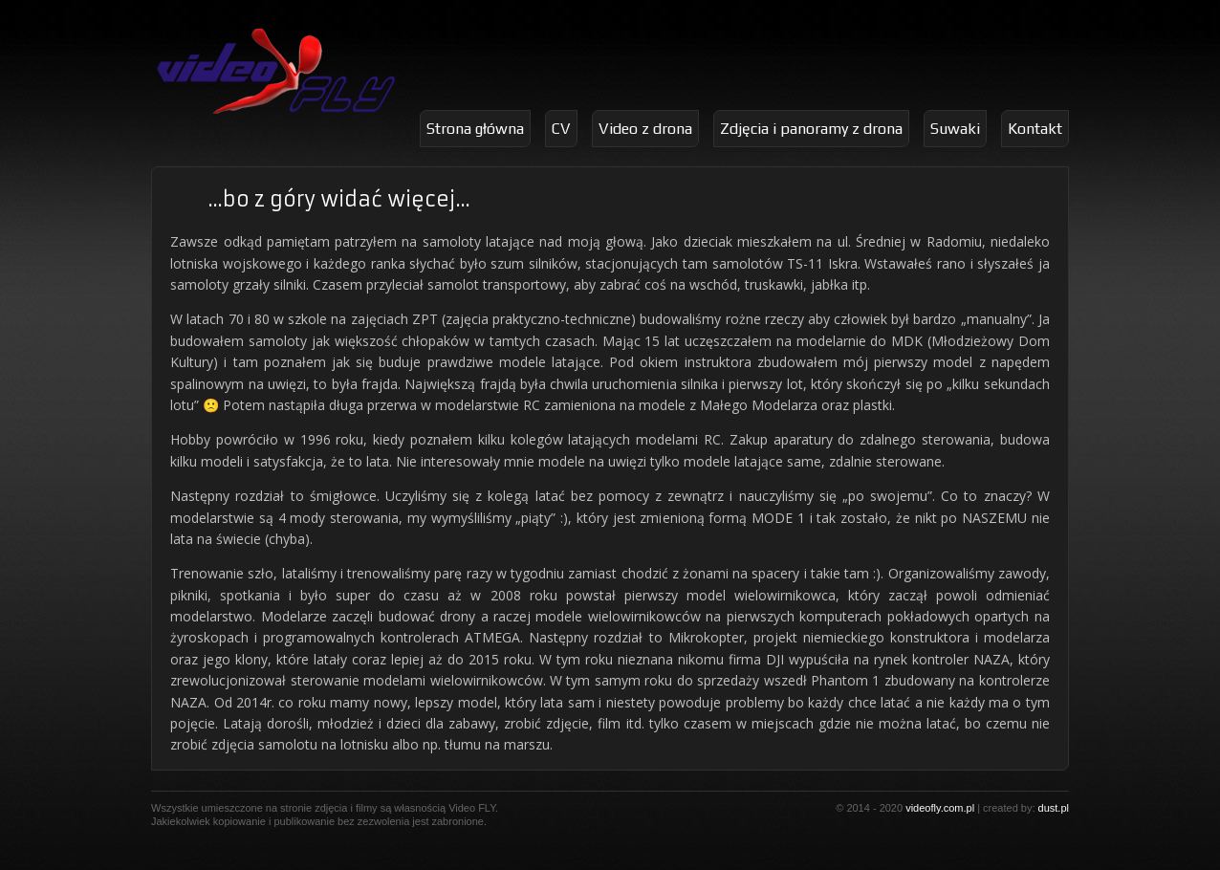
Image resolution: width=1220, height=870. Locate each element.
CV (561, 129)
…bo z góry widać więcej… (339, 199)
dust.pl (1053, 808)
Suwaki (955, 129)
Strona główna (475, 129)
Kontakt (1035, 129)
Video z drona (645, 129)
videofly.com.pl (939, 808)
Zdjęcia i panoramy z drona (811, 129)
